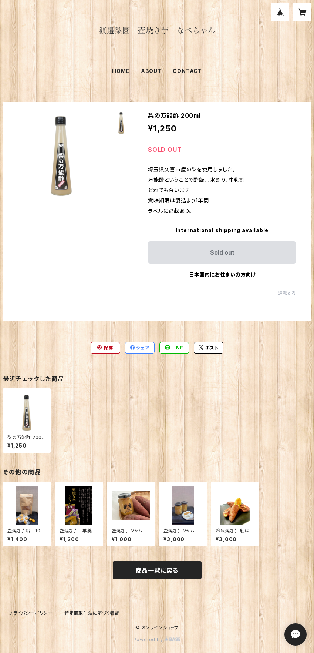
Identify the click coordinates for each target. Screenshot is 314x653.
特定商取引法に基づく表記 (92, 613)
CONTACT (187, 71)
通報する (287, 293)
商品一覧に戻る (157, 570)
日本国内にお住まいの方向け (222, 274)
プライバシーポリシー (31, 613)
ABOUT (151, 71)
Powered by (157, 639)
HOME (120, 71)
